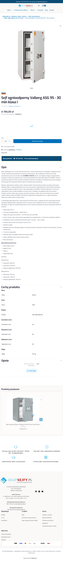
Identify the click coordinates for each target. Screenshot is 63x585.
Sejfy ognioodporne (34, 16)
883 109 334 (10, 504)
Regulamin (45, 523)
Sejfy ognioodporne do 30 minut (13, 18)
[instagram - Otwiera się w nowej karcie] (39, 491)
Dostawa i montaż (47, 515)
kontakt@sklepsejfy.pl (20, 504)
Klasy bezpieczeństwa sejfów (30, 520)
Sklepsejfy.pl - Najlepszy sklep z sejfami (14, 16)
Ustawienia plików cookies (49, 526)
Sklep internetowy (29, 558)
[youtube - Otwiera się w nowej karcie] (42, 491)
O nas (2, 517)
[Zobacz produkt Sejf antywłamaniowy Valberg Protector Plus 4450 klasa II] (41, 419)
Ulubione (3, 539)
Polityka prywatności (47, 520)
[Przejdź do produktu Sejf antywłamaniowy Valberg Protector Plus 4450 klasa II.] (23, 409)
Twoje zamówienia (6, 534)
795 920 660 (24, 1)
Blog (23, 515)
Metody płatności (47, 517)
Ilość (2, 138)
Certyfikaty (4, 520)
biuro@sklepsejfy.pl (31, 158)
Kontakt (3, 515)
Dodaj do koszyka (37, 141)
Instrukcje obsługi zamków (29, 517)
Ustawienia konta (5, 537)
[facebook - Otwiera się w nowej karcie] (36, 491)
